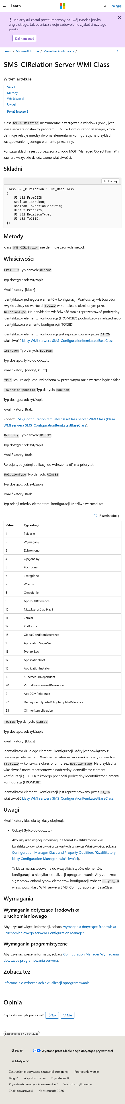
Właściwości (15, 98)
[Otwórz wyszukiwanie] (105, 6)
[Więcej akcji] (117, 51)
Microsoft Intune (27, 51)
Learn (7, 51)
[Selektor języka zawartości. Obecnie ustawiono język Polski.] (17, 1050)
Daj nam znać (24, 38)
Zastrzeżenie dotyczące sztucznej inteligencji (39, 1071)
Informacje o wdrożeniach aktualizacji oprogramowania (47, 982)
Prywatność (59, 1078)
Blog (12, 1078)
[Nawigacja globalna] (4, 6)
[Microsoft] (63, 6)
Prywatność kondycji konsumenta (32, 1084)
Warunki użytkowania (78, 1084)
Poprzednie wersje (86, 1071)
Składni (12, 87)
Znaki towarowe (20, 1090)
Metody (12, 93)
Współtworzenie (34, 1078)
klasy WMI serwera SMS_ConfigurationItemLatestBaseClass (67, 340)
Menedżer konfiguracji (58, 51)
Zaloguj (116, 6)
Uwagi (11, 104)
